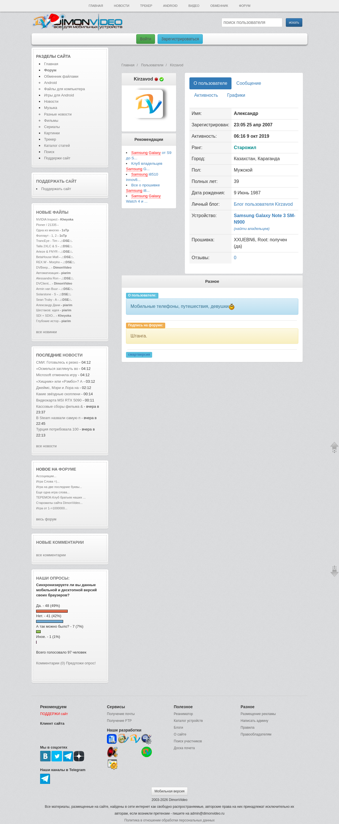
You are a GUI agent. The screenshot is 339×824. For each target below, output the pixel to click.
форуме (67, 469)
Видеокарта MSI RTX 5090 (59, 400)
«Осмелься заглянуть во (57, 368)
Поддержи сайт (57, 158)
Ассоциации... (46, 476)
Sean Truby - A (46, 299)
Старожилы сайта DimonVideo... (59, 502)
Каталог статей (57, 145)
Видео (194, 5)
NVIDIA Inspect (46, 219)
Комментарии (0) (50, 663)
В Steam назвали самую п (58, 418)
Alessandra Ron (47, 278)
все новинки (46, 332)
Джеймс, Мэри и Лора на (58, 388)
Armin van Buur (47, 289)
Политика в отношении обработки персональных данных (169, 820)
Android (170, 5)
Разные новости (58, 114)
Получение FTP (119, 721)
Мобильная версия (169, 791)
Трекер (146, 5)
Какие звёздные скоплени (58, 394)
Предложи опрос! (81, 663)
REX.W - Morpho (48, 262)
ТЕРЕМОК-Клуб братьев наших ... (61, 497)
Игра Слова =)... (47, 481)
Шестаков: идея (47, 310)
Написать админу (254, 721)
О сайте (180, 734)
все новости (46, 446)
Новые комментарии (60, 542)
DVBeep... (43, 267)
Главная (96, 5)
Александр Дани (48, 305)
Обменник (219, 5)
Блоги (178, 728)
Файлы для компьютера (64, 89)
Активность (206, 95)
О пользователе (210, 83)
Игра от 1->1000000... (51, 508)
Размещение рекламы (258, 714)
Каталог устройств (188, 721)
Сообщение (248, 83)
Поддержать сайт (56, 181)
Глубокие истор (47, 321)
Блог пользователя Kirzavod (263, 204)
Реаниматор (183, 714)
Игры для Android (59, 95)
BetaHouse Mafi (47, 257)
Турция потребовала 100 (58, 429)
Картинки (52, 133)
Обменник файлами (61, 76)
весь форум (46, 519)
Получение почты (121, 714)
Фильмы (51, 120)
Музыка (50, 108)
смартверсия (139, 355)
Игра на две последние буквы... (59, 487)
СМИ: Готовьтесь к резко (57, 362)
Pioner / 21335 (46, 224)
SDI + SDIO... (45, 315)
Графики (236, 95)
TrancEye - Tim (46, 240)
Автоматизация (47, 273)
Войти (145, 39)
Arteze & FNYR (47, 251)
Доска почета (184, 748)
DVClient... (43, 283)
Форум (244, 5)
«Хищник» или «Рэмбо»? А (59, 381)
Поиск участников (188, 741)
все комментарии (51, 555)
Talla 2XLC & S (46, 246)
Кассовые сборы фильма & (59, 406)
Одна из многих (47, 230)
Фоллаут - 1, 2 (46, 235)
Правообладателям (256, 734)
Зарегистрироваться (180, 39)
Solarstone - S (46, 294)
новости (72, 355)
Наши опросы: (53, 578)
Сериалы (52, 127)
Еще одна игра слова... (53, 492)
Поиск (49, 152)
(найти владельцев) (252, 228)
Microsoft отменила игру (56, 375)
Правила (248, 728)
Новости (121, 5)
